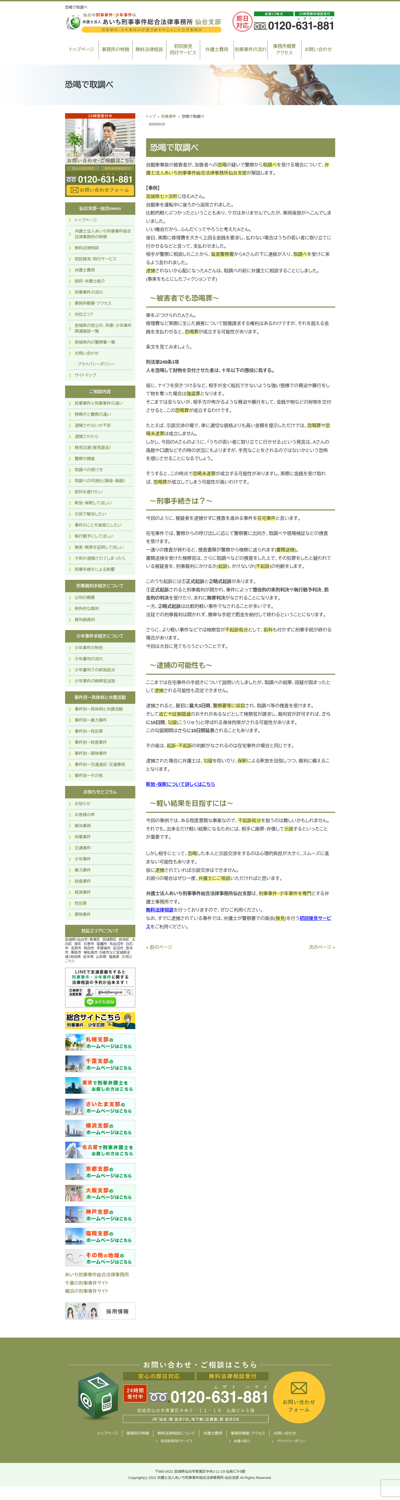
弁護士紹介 (242, 1441)
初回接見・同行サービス (96, 259)
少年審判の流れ (89, 659)
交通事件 (83, 848)
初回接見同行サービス (183, 49)
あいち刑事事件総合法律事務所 (97, 1274)
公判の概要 (85, 597)
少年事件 (83, 859)
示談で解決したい (90, 514)
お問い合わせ (318, 49)
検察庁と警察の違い (93, 414)
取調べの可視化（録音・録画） (100, 480)
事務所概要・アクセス (93, 303)
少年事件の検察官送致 (95, 681)
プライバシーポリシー (96, 364)
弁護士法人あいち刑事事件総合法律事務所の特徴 (103, 234)
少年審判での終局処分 (95, 670)
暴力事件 (83, 870)
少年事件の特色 (89, 647)
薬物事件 (83, 914)
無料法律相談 (149, 49)
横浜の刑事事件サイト (87, 1291)
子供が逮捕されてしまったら (100, 558)
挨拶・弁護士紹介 (90, 281)
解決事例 (83, 825)
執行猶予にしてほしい (94, 536)
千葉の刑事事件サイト (87, 1283)
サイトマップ (85, 375)
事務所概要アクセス (284, 49)
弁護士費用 (217, 49)
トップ (151, 116)
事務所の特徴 (115, 49)
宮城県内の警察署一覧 (95, 342)
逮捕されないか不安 (93, 425)
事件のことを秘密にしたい (98, 525)
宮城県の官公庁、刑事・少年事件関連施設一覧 (103, 328)
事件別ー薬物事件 (91, 753)
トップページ (81, 49)
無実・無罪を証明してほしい (99, 547)
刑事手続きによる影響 (95, 569)
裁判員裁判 (85, 619)
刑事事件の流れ (251, 49)
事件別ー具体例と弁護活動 (99, 709)
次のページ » (322, 947)
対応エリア (84, 314)
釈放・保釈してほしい (93, 503)
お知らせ (82, 803)
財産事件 (83, 881)
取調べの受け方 (89, 469)
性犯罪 (81, 903)
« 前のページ (159, 947)
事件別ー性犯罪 (89, 731)
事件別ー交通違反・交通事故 (100, 764)
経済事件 (83, 892)
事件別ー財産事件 (91, 742)
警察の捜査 (85, 458)
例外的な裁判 (87, 608)
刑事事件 (168, 116)
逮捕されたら (87, 436)
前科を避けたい (89, 492)
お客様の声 (85, 814)
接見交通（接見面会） (93, 447)
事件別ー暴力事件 (91, 720)
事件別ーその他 (89, 775)
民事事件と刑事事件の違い (99, 403)
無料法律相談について (176, 1433)
